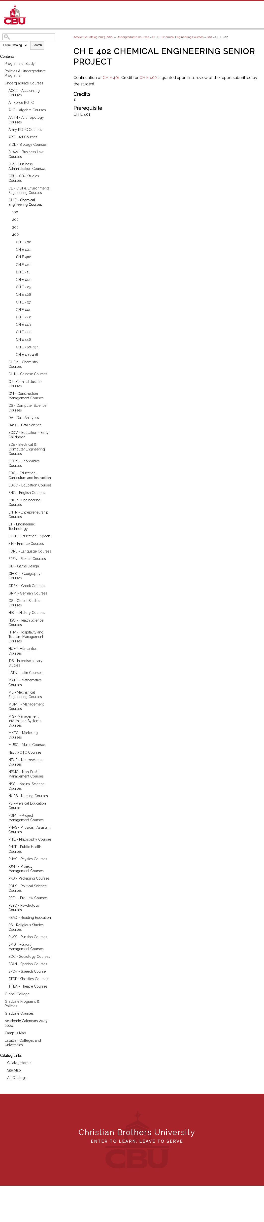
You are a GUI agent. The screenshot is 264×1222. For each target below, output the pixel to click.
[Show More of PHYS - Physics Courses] (5, 858)
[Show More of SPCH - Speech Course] (5, 971)
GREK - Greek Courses (26, 586)
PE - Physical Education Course (27, 805)
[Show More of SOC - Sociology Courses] (5, 956)
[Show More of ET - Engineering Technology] (5, 523)
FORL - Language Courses (29, 551)
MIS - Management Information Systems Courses (24, 720)
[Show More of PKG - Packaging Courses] (5, 878)
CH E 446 (23, 339)
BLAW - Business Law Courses (25, 154)
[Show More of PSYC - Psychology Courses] (5, 905)
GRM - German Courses (27, 593)
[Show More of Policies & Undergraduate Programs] (1, 70)
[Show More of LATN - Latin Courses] (5, 672)
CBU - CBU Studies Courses (23, 178)
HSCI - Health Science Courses (25, 622)
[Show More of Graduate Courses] (1, 1013)
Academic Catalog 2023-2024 (93, 37)
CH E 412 (23, 280)
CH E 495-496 (27, 355)
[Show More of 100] (8, 211)
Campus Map (15, 1033)
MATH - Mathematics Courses (25, 682)
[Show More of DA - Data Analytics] (5, 417)
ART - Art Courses (22, 137)
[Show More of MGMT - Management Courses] (5, 704)
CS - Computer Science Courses (27, 408)
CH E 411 (23, 272)
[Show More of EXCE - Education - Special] (5, 535)
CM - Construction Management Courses (26, 396)
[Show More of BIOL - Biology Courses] (5, 144)
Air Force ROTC (21, 103)
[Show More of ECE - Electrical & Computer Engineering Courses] (5, 444)
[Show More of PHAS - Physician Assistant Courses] (5, 827)
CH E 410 (23, 265)
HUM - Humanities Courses (22, 651)
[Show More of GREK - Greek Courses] (5, 585)
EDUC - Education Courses (30, 485)
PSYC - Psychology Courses (24, 907)
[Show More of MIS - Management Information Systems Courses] (5, 716)
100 (15, 212)
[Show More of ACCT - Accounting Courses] (5, 90)
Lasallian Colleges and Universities (23, 1042)
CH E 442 (23, 317)
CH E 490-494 (27, 347)
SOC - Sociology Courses (29, 957)
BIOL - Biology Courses (27, 145)
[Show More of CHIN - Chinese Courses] (5, 373)
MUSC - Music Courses (27, 745)
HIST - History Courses (26, 613)
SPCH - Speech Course (27, 971)
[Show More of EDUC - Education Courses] (5, 484)
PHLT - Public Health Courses (24, 849)
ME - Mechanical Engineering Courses (25, 694)
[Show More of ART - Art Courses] (5, 136)
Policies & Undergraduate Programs (25, 73)
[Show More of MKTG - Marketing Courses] (5, 732)
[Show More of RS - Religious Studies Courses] (5, 924)
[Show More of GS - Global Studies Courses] (5, 600)
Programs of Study (20, 64)
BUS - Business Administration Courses (27, 166)
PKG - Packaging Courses (28, 878)
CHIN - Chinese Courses (27, 374)
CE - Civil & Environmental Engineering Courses (29, 190)
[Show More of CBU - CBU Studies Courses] (5, 175)
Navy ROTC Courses (24, 752)
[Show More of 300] (8, 226)
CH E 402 (23, 257)
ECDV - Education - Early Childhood (28, 435)
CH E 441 (23, 310)
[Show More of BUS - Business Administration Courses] (5, 163)
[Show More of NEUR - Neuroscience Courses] (5, 759)
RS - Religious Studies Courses (26, 927)
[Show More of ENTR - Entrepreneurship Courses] (5, 512)
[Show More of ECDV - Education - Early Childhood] (5, 432)
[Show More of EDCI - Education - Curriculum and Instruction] (5, 472)
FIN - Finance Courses (26, 544)
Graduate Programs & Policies (22, 1004)
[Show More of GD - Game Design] (5, 565)
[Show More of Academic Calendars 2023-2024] (1, 1020)
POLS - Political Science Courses (27, 888)
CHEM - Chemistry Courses (23, 364)
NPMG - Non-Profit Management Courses (26, 774)
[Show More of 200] (8, 219)
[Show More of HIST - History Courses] (5, 612)
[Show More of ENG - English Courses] (5, 492)
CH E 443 (23, 325)
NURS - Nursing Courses (28, 796)
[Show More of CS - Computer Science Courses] (5, 405)
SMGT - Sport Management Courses (26, 946)
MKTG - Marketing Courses (23, 735)
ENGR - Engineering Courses (24, 502)
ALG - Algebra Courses (27, 110)
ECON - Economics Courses (24, 463)
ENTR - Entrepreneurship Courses (28, 514)
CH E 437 (23, 302)
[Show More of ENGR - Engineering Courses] (5, 499)
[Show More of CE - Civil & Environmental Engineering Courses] (5, 187)
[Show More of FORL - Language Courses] (5, 551)
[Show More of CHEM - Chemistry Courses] (5, 361)
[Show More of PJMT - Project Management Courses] (5, 866)
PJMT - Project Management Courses (26, 868)
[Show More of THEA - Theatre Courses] (5, 986)
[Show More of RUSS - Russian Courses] (5, 936)
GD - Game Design (23, 566)
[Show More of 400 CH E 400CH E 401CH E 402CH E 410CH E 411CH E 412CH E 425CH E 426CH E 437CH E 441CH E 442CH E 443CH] (8, 234)
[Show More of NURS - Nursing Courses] (5, 795)
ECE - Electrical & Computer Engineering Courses (26, 449)
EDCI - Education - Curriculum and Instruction (29, 475)
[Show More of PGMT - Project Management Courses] (5, 815)
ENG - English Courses (26, 493)
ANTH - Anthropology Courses (26, 119)
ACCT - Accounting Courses (24, 93)
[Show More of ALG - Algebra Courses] (5, 109)
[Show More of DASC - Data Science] (5, 424)
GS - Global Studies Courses (24, 603)
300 (15, 227)
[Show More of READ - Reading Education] (5, 917)
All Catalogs (17, 1078)
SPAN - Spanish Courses (27, 964)
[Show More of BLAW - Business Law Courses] (5, 151)
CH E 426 (23, 294)
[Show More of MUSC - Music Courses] (5, 744)
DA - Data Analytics (23, 418)
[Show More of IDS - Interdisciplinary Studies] (5, 660)
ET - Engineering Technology (21, 526)
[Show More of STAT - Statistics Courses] (5, 978)
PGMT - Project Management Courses (26, 818)
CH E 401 (23, 250)
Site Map (14, 1070)
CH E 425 (23, 287)
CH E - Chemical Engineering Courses (25, 202)
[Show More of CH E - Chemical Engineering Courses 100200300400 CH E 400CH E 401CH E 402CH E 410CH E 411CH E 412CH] (5, 199)
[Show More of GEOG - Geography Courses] (5, 573)
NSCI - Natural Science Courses (26, 786)
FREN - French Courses (27, 559)
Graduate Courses (19, 1013)
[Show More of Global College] (1, 993)
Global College (17, 994)
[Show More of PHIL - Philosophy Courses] (5, 839)
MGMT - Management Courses (26, 706)
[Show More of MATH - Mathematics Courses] (5, 679)
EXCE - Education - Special (30, 536)
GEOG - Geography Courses (24, 576)
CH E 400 (23, 242)
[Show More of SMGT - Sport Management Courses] (5, 944)
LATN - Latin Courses (25, 673)
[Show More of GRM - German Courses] (5, 593)
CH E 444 (23, 332)
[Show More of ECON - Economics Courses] (5, 460)
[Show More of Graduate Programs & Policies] (1, 1001)
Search (37, 45)
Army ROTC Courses (25, 130)
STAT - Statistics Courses (28, 979)
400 (15, 235)
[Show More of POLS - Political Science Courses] (5, 885)
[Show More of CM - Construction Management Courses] (5, 393)
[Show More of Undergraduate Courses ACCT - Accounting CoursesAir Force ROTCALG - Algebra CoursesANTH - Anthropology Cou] (1, 82)
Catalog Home (19, 1063)
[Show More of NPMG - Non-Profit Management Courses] (5, 771)
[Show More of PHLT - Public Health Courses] (5, 846)
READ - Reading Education (29, 918)
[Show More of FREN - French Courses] (5, 558)
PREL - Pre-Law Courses (28, 898)
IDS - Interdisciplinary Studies (25, 663)
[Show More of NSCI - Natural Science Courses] (5, 783)
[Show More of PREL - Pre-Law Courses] (5, 897)
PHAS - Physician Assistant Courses (29, 829)
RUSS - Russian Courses (27, 937)
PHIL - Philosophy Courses (30, 839)
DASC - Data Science (25, 425)
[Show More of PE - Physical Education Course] (5, 803)
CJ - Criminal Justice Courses (24, 384)
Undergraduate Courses (24, 83)
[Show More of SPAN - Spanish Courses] (5, 963)
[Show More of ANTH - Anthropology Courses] (5, 117)
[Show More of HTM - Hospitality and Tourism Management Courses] (5, 631)
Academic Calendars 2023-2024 (27, 1023)
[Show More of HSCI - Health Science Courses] (5, 620)
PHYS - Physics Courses (27, 859)
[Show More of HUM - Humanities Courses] (5, 648)
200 (15, 220)
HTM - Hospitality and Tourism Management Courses (25, 636)
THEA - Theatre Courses (27, 986)
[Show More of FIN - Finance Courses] (5, 543)
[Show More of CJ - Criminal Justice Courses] (5, 381)
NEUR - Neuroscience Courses (25, 762)
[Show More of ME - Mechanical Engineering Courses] (5, 692)
